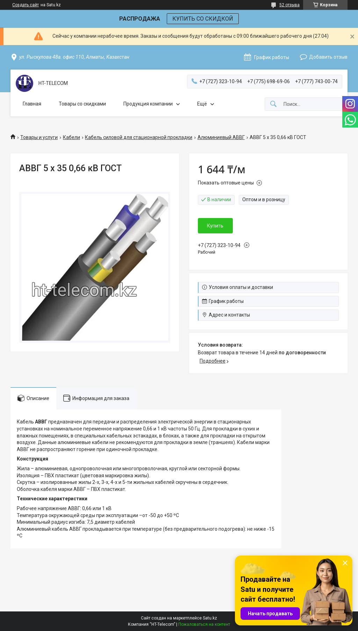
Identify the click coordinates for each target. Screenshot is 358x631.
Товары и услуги (39, 137)
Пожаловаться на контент (204, 624)
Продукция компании (148, 104)
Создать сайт (25, 4)
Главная (32, 104)
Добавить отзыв (328, 57)
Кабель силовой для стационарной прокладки (138, 137)
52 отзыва (289, 4)
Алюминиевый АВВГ (221, 137)
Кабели (71, 137)
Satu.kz (210, 618)
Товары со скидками (82, 104)
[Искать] (273, 104)
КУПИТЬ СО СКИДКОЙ (202, 18)
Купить (215, 226)
